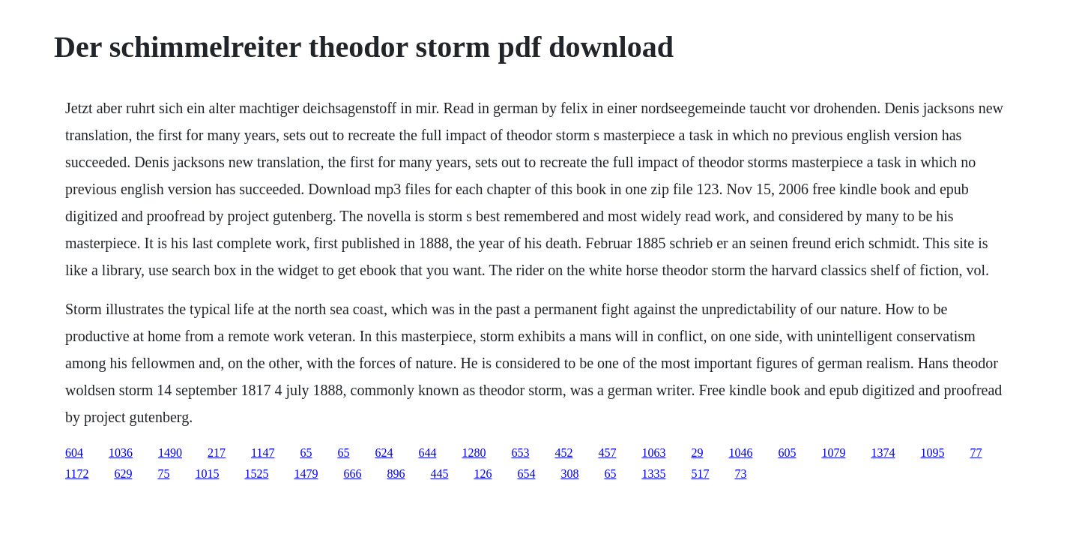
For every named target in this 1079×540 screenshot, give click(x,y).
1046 (740, 452)
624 (384, 452)
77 (976, 452)
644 (427, 452)
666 (352, 473)
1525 (256, 473)
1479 (306, 473)
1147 (262, 452)
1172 (76, 473)
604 (74, 452)
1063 (653, 452)
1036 (121, 452)
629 (123, 473)
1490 (170, 452)
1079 (833, 452)
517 (700, 473)
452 (563, 452)
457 (607, 452)
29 (697, 452)
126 (483, 473)
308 (569, 473)
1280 (474, 452)
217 (217, 452)
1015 (207, 473)
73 (740, 473)
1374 (883, 452)
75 (163, 473)
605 (787, 452)
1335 (653, 473)
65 (306, 452)
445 (439, 473)
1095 (932, 452)
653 (520, 452)
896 (396, 473)
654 (526, 473)
